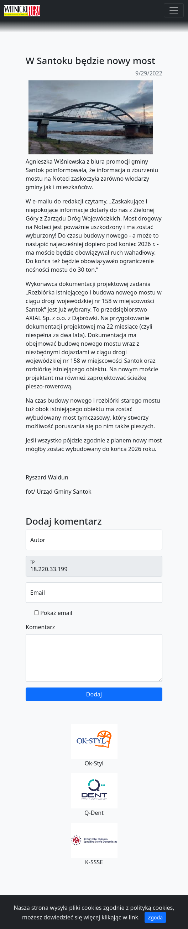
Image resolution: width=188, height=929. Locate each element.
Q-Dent (94, 795)
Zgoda (155, 917)
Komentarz (40, 627)
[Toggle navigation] (174, 10)
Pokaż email (56, 613)
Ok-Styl (94, 745)
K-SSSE (94, 844)
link (133, 917)
